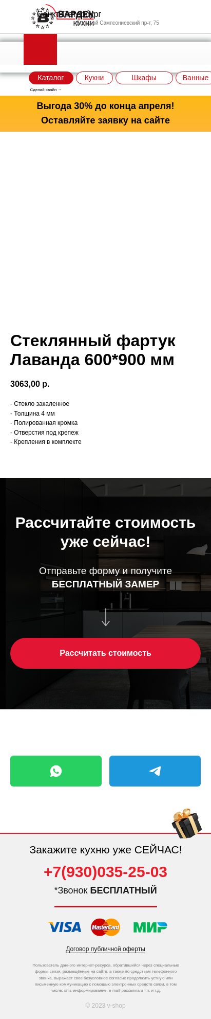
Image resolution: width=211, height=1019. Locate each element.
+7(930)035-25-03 (105, 871)
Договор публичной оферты (105, 949)
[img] (186, 826)
